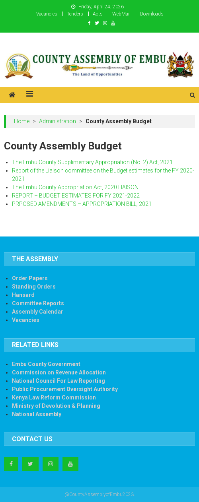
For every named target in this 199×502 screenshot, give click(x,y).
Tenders (75, 14)
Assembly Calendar (37, 311)
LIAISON (128, 187)
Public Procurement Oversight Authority (65, 389)
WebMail (121, 14)
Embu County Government (46, 364)
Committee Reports (38, 303)
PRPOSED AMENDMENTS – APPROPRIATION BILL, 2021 (82, 204)
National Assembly (36, 414)
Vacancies (46, 14)
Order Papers (30, 278)
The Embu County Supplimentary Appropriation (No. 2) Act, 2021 (92, 162)
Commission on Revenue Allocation (59, 372)
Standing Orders (34, 286)
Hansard (23, 295)
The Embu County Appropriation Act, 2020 (64, 187)
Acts (98, 14)
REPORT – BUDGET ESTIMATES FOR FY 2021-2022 (76, 195)
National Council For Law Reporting (58, 381)
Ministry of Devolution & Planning (56, 406)
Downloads (152, 14)
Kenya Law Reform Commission (54, 397)
